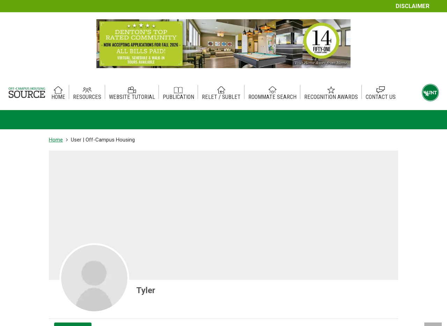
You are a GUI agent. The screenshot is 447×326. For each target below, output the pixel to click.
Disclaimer (413, 6)
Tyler (145, 290)
